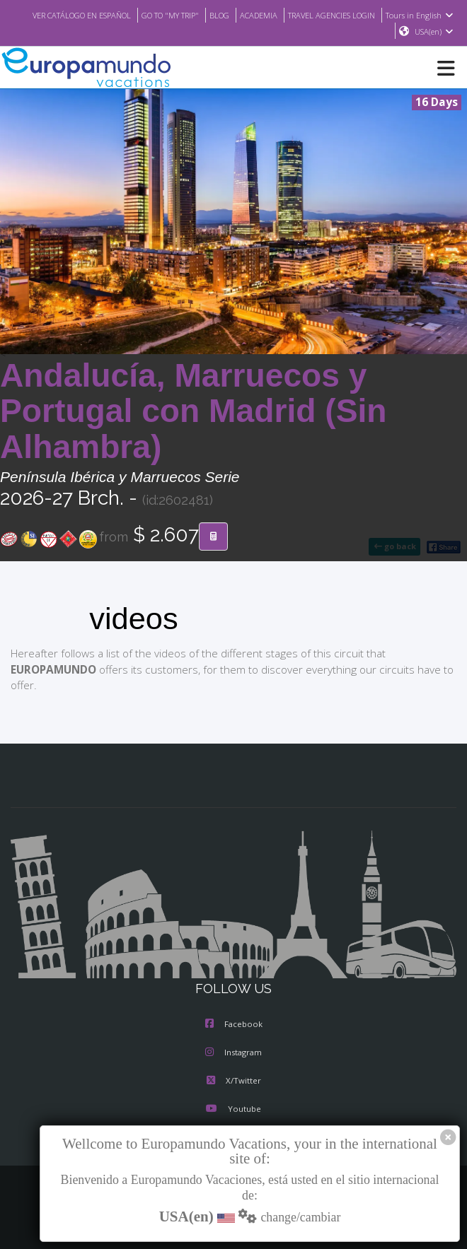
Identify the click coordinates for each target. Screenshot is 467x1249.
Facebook (234, 1025)
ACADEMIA (327, 15)
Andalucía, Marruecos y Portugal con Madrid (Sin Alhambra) (193, 412)
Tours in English (351, 32)
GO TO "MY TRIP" (233, 15)
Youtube (233, 1110)
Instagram (233, 1053)
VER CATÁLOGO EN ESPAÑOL (135, 15)
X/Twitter (233, 1081)
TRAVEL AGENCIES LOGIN (407, 15)
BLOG (286, 15)
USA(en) (434, 32)
